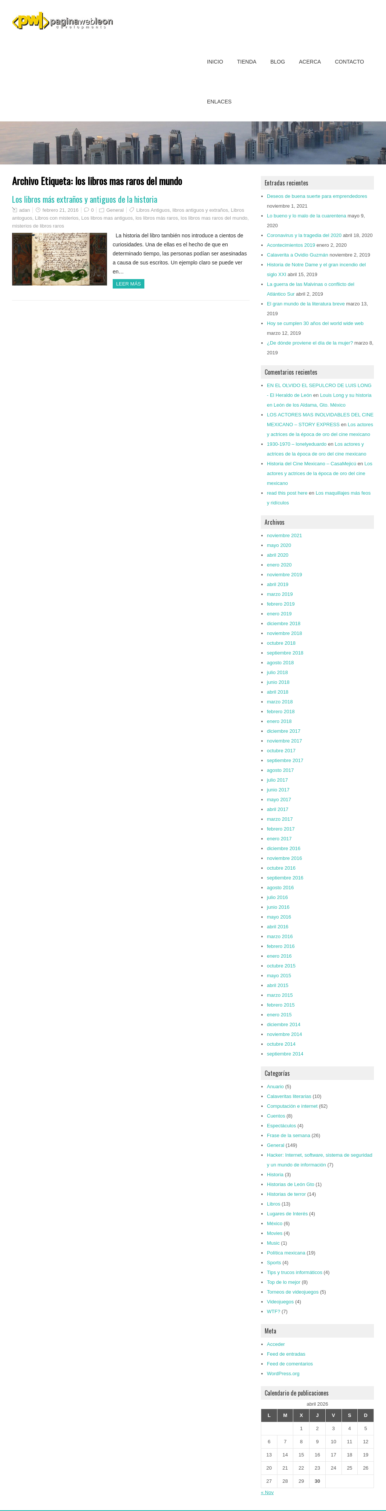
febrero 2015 (281, 1005)
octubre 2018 (281, 643)
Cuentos (276, 1116)
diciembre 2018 (283, 623)
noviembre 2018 (284, 633)
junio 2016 (278, 907)
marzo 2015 (280, 995)
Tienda (246, 62)
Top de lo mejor (283, 1282)
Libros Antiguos (153, 210)
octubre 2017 (281, 750)
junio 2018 (278, 682)
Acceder (276, 1344)
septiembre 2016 (285, 878)
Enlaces (219, 102)
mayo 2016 (279, 917)
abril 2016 (277, 926)
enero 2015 (279, 1014)
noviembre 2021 (284, 535)
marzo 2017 (280, 819)
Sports (274, 1262)
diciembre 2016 (283, 848)
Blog (277, 62)
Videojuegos (280, 1301)
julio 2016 (277, 897)
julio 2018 (277, 672)
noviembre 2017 (284, 741)
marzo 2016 (280, 936)
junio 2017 (278, 790)
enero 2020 (279, 565)
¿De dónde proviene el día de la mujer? (310, 343)
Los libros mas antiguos (107, 218)
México (274, 1223)
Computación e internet (292, 1106)
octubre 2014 (281, 1044)
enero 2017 (279, 838)
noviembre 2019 (284, 574)
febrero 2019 (281, 604)
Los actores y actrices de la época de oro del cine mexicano (319, 473)
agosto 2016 (280, 887)
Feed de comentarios (290, 1364)
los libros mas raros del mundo (214, 218)
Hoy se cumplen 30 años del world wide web (315, 323)
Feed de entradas (286, 1354)
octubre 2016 (281, 868)
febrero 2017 (281, 829)
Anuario (275, 1086)
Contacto (349, 62)
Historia (275, 1174)
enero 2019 (279, 614)
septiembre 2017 (285, 760)
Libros (273, 1204)
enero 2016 (279, 956)
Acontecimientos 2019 (291, 245)
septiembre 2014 (285, 1054)
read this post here (287, 493)
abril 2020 (277, 555)
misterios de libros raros (38, 226)
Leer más (128, 284)
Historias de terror (286, 1194)
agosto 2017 (280, 770)
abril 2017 (277, 809)
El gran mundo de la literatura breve (306, 304)
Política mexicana (286, 1253)
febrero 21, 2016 (60, 210)
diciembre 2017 (283, 731)
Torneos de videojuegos (293, 1292)
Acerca (310, 62)
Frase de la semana (288, 1135)
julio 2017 (277, 780)
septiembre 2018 (285, 653)
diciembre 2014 (283, 1024)
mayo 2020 (279, 545)
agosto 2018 (280, 662)
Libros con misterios (57, 218)
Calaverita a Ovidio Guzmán (297, 255)
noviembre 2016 (284, 858)
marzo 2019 (280, 594)
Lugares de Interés (287, 1213)
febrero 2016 (281, 946)
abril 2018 (277, 692)
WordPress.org (283, 1373)
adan (24, 210)
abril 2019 (277, 584)
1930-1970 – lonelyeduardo (296, 444)
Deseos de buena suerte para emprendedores (317, 196)
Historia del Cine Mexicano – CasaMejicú (311, 463)
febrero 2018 (281, 711)
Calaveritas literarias (289, 1096)
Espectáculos (281, 1125)
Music (273, 1243)
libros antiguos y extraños (200, 210)
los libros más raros (156, 218)
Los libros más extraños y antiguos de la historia (84, 199)
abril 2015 (277, 985)
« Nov (267, 1492)
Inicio (215, 62)
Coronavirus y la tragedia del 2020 (304, 235)
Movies (274, 1233)
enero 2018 (279, 721)
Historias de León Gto (290, 1184)
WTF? (273, 1311)
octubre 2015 (281, 966)
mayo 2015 (279, 975)
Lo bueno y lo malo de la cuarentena (306, 216)
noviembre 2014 (284, 1034)
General (115, 210)
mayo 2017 (279, 799)
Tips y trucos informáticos (294, 1272)
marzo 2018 (280, 702)
